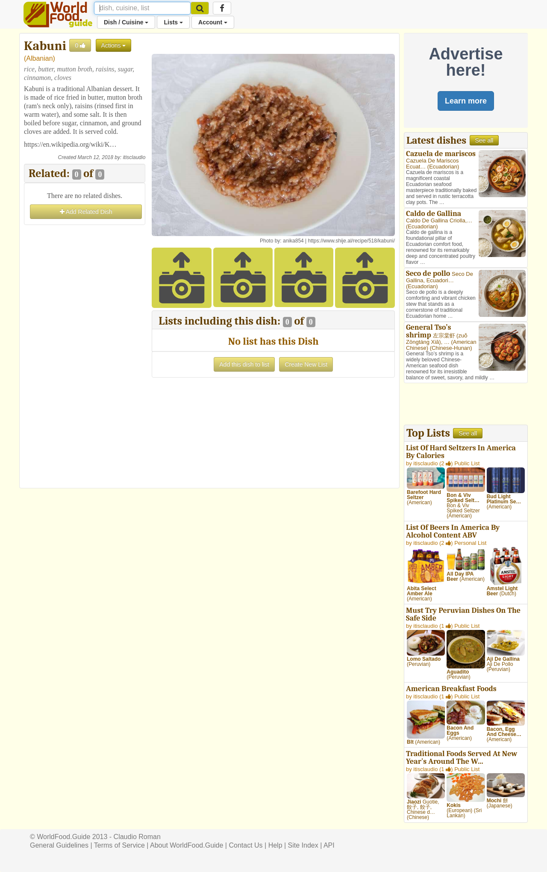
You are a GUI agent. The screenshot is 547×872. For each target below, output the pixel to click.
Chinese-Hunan (451, 348)
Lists (173, 22)
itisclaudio (134, 157)
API (329, 845)
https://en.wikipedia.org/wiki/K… (70, 144)
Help (275, 845)
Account (212, 22)
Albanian (39, 58)
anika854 (293, 241)
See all (484, 140)
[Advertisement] (84, 355)
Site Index (303, 845)
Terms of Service (119, 845)
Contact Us (245, 845)
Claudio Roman (137, 836)
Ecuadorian (443, 166)
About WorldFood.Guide (186, 845)
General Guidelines (59, 845)
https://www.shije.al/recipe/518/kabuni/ (351, 241)
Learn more (466, 101)
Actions (113, 45)
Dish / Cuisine (126, 22)
